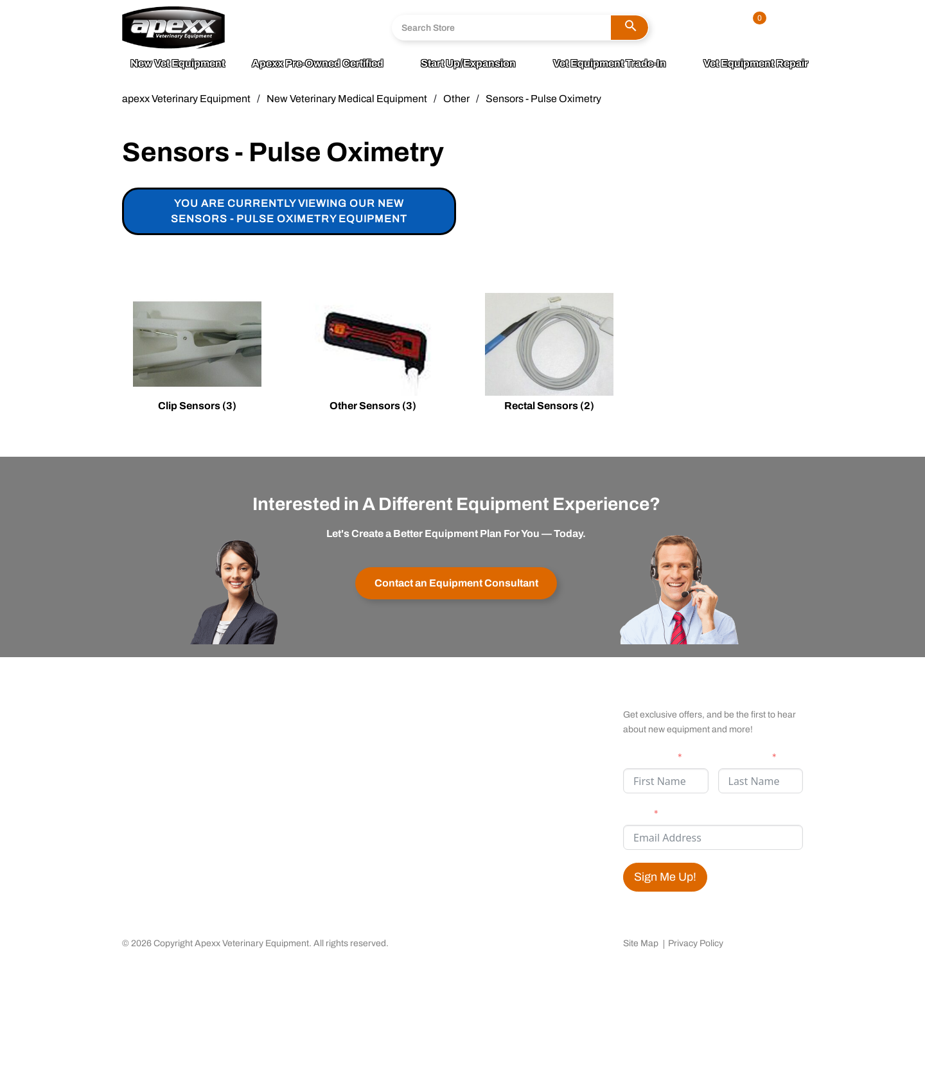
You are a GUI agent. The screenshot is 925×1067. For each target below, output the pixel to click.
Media (136, 747)
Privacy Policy (695, 943)
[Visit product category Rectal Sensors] (549, 354)
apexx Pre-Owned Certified (317, 63)
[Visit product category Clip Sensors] (197, 354)
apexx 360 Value (159, 707)
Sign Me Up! (665, 876)
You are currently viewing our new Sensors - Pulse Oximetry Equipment (289, 211)
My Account (457, 707)
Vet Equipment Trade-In (609, 63)
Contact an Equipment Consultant (456, 583)
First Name (648, 757)
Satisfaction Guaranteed (486, 727)
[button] (629, 27)
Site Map (640, 943)
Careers (140, 787)
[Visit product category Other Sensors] (373, 354)
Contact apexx (309, 707)
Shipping (296, 767)
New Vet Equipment (177, 63)
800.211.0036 (287, 18)
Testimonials (459, 747)
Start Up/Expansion (468, 63)
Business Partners (164, 767)
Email (636, 813)
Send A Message (293, 38)
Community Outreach (171, 727)
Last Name (743, 757)
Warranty (296, 727)
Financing (453, 767)
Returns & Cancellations (331, 747)
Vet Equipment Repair (755, 63)
